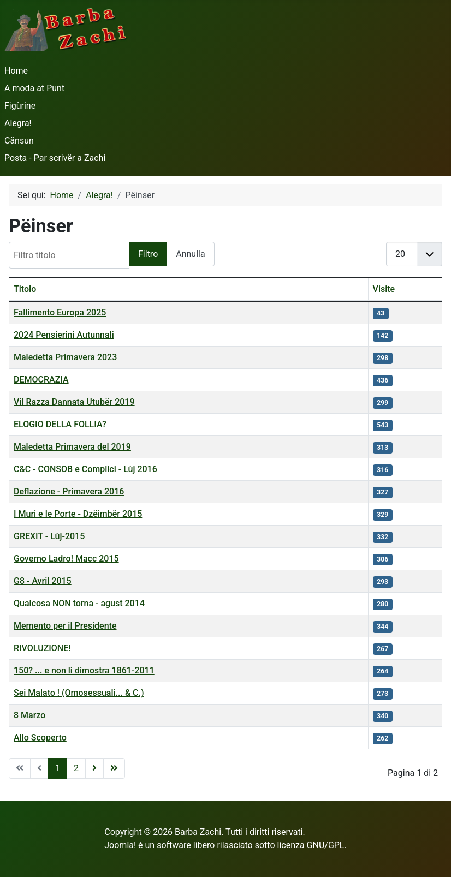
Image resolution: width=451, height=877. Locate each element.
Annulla (190, 254)
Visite (384, 289)
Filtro (148, 254)
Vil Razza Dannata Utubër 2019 (74, 402)
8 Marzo (29, 715)
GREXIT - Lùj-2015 (49, 536)
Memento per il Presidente (65, 626)
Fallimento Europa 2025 (60, 312)
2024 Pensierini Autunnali (64, 335)
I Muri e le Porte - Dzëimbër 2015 (78, 514)
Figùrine (19, 105)
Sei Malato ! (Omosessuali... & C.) (79, 693)
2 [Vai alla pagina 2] (76, 768)
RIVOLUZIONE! (42, 648)
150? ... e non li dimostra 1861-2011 (84, 670)
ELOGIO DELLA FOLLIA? (60, 424)
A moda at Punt (34, 88)
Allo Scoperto (40, 737)
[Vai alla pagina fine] (114, 768)
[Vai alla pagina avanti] (94, 768)
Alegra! (18, 123)
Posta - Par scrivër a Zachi (54, 158)
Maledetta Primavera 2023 (65, 357)
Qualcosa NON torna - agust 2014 (79, 603)
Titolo (25, 289)
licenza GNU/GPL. (312, 845)
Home (16, 70)
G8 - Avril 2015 (43, 581)
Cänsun (19, 140)
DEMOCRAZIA (41, 379)
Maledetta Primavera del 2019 (72, 447)
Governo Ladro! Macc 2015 (66, 558)
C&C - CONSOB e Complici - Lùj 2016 (85, 469)
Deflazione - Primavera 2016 (69, 491)
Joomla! (120, 845)
